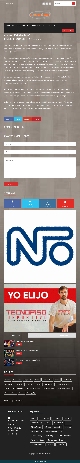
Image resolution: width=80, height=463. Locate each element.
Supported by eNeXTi (40, 461)
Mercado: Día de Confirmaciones (27, 351)
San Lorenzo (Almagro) (64, 388)
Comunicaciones (10, 393)
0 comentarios (37, 39)
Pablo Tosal (10, 39)
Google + (27, 119)
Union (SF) (20, 388)
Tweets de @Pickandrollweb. (14, 401)
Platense (21, 393)
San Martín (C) (48, 384)
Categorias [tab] (64, 335)
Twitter (18, 119)
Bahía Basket (67, 380)
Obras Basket (9, 384)
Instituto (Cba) (9, 388)
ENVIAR (11, 184)
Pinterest (36, 119)
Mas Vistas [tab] (16, 335)
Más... (19, 344)
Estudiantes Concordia (63, 384)
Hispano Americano (33, 388)
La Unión (38, 384)
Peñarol (37, 380)
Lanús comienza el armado (25, 341)
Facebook (9, 119)
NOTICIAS (16, 25)
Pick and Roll (46, 454)
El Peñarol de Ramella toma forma (28, 360)
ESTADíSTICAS (38, 25)
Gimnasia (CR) (47, 380)
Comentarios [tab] (40, 335)
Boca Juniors (17, 380)
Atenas (7, 380)
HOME (8, 25)
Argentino (29, 384)
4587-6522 (13, 424)
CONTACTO (51, 25)
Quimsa (57, 380)
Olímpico (19, 384)
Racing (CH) (31, 393)
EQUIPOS (25, 25)
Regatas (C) (28, 380)
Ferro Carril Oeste (48, 388)
